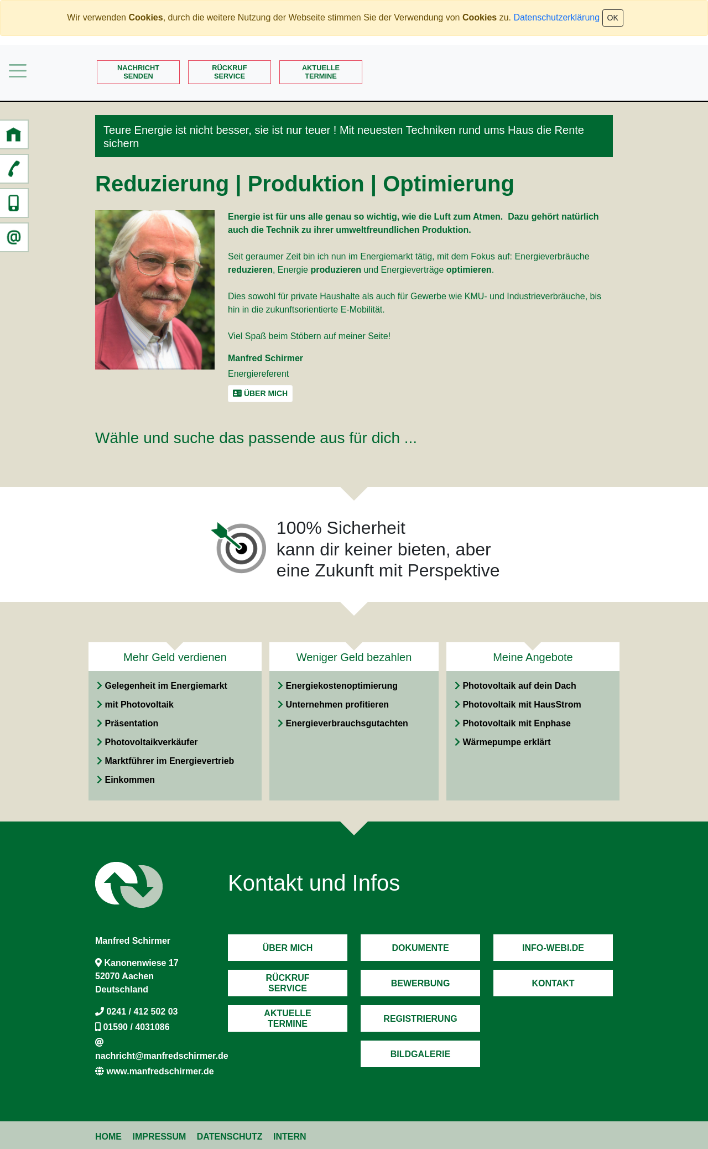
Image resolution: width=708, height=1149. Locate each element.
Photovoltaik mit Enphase (516, 723)
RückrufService (229, 72)
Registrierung (420, 1018)
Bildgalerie (420, 1054)
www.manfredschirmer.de (160, 1071)
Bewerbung (420, 983)
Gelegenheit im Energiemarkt (166, 685)
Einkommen (130, 779)
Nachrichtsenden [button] (138, 72)
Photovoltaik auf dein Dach (519, 685)
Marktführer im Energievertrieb (169, 761)
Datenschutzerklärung (556, 17)
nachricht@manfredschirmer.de (161, 1055)
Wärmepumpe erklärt (506, 742)
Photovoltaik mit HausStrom (521, 704)
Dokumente (420, 948)
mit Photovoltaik (139, 704)
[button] (14, 134)
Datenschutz (230, 1136)
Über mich (288, 948)
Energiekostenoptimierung (341, 685)
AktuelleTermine (321, 72)
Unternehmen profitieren (337, 704)
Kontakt (553, 983)
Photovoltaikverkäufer (151, 742)
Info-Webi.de (553, 948)
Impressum (159, 1136)
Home (108, 1136)
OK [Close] (612, 17)
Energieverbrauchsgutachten (346, 723)
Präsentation (131, 723)
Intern (289, 1136)
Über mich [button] (260, 393)
